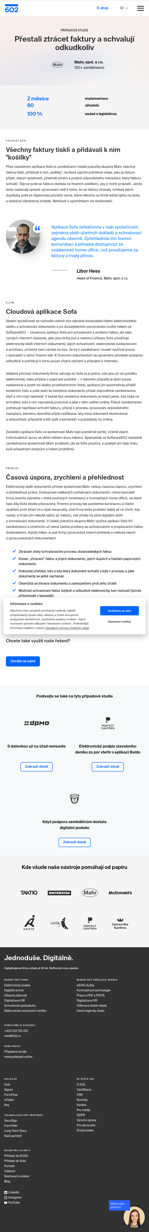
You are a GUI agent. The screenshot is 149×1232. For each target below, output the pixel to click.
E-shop (102, 8)
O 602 (81, 1084)
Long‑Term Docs (15, 1131)
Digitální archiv (14, 990)
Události (9, 1171)
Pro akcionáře (86, 1125)
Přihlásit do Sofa (15, 1161)
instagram (13, 1197)
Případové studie (15, 1051)
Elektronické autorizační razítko (25, 1010)
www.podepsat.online (18, 1056)
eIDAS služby (85, 985)
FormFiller (11, 1125)
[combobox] (121, 8)
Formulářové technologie (93, 990)
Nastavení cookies (16, 1176)
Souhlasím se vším (119, 610)
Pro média (83, 1110)
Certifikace (84, 1089)
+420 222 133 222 (16, 1031)
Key (6, 1105)
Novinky (82, 1100)
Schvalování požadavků (20, 1005)
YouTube (12, 1202)
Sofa (7, 1084)
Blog (7, 1181)
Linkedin (11, 1192)
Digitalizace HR (14, 1000)
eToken (9, 1100)
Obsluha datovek (15, 995)
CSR (80, 1094)
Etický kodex (85, 1130)
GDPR (81, 1115)
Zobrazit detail (36, 767)
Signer (8, 1089)
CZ (121, 8)
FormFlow (11, 1094)
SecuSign (10, 1120)
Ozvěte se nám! (23, 661)
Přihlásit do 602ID (16, 1156)
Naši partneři (13, 1136)
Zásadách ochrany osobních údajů (67, 627)
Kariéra (81, 1105)
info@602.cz (12, 1036)
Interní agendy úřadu (90, 1010)
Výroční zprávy (86, 1120)
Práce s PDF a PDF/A (91, 995)
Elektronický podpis (17, 985)
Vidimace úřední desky (92, 1005)
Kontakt (9, 1166)
